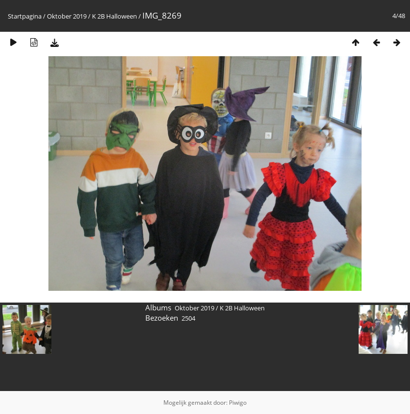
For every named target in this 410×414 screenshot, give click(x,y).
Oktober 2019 (67, 16)
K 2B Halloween (114, 16)
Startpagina (25, 16)
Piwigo (238, 402)
